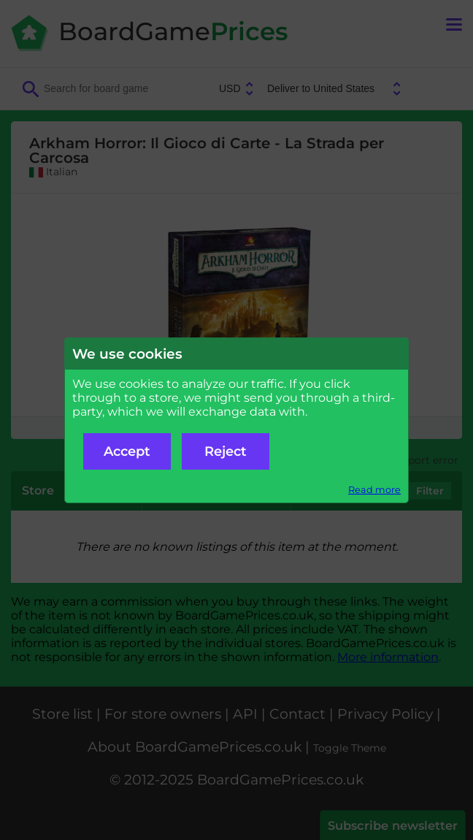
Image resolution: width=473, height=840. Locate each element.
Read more (374, 489)
